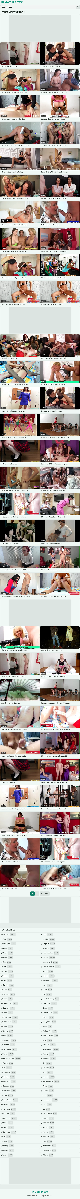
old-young (50, 1003)
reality (48, 1054)
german (9, 1077)
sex (47, 1063)
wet (47, 1141)
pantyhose (49, 1021)
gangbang (9, 1072)
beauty (8, 976)
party (47, 1026)
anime (8, 948)
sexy (48, 1072)
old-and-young (51, 999)
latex (8, 1155)
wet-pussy (49, 1145)
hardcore (9, 1109)
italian (8, 1122)
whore (48, 1155)
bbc (7, 962)
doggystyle (10, 1017)
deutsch (9, 1008)
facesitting (10, 1049)
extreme (9, 1044)
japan (8, 1127)
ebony (8, 1026)
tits (47, 1104)
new (47, 985)
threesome (50, 1100)
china (8, 999)
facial (8, 1054)
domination (10, 1021)
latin (48, 934)
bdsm (8, 971)
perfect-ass (50, 1031)
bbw (7, 966)
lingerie (49, 943)
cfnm (7, 989)
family (8, 1063)
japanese (9, 1132)
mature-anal (50, 962)
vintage (48, 1127)
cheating (9, 994)
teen (48, 1095)
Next (47, 893)
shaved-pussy (51, 1081)
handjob (9, 1104)
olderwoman (50, 1012)
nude (47, 989)
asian (8, 953)
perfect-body (50, 1035)
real (47, 1040)
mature (49, 957)
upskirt (48, 1118)
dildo (8, 1012)
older (48, 1008)
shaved (49, 1077)
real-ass (49, 1044)
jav (7, 1136)
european (9, 1040)
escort (8, 1031)
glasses (8, 1086)
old (47, 994)
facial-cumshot (12, 1058)
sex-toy (48, 1067)
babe (8, 957)
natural (49, 976)
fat (7, 1067)
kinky (7, 1141)
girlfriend (9, 1081)
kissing (8, 1145)
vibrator (48, 1122)
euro (8, 1035)
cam (7, 980)
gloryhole (9, 1090)
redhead (49, 1058)
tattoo (48, 1090)
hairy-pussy (10, 1100)
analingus (9, 943)
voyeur (48, 1132)
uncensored (50, 1113)
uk (46, 1109)
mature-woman (52, 966)
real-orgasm (51, 1049)
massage (49, 948)
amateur (9, 934)
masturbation (51, 953)
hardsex (9, 1113)
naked (48, 971)
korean (8, 1150)
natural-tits (50, 980)
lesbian (49, 939)
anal (7, 939)
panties (48, 1017)
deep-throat (10, 1003)
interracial (10, 1118)
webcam (49, 1136)
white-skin (49, 1150)
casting (8, 985)
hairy (8, 1095)
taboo (48, 1086)
